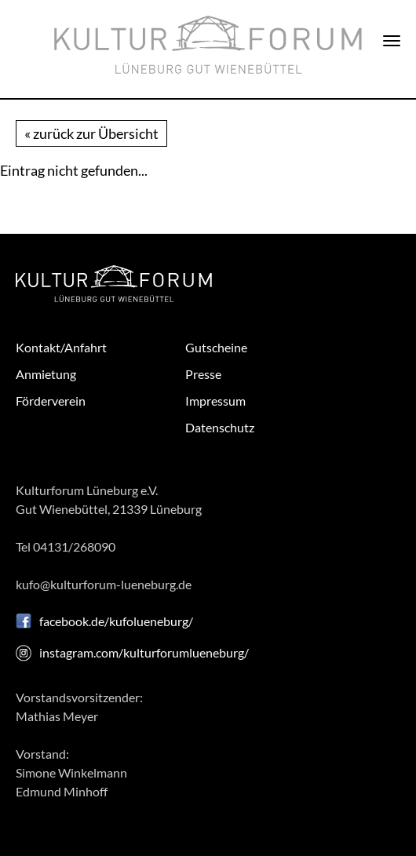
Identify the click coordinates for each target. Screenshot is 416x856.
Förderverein (51, 400)
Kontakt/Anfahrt (61, 347)
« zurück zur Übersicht (91, 133)
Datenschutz (219, 427)
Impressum (215, 400)
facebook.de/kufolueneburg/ (116, 621)
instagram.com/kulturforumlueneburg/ (144, 652)
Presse (203, 373)
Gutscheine (216, 347)
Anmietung (46, 373)
